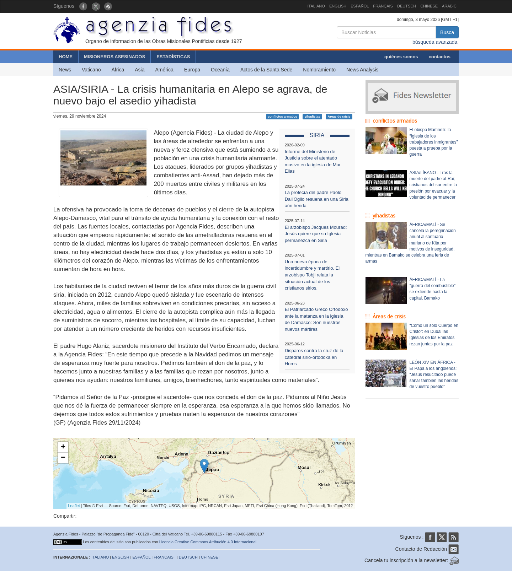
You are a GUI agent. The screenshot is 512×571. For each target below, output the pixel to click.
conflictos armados (282, 116)
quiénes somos (401, 56)
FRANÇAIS (383, 6)
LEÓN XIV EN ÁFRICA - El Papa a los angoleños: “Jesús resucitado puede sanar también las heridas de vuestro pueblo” (434, 374)
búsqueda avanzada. (435, 42)
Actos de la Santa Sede (266, 69)
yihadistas (312, 116)
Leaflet (74, 505)
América (164, 69)
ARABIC (449, 6)
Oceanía (220, 69)
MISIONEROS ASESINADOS (114, 56)
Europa (192, 69)
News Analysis (362, 69)
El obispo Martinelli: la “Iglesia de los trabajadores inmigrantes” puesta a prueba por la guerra (434, 142)
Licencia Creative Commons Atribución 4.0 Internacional (207, 542)
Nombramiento (319, 69)
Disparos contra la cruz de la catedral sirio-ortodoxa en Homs (314, 357)
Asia (139, 69)
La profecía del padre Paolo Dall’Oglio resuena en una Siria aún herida (316, 199)
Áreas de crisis (338, 116)
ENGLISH (337, 6)
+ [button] (63, 447)
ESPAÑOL (360, 6)
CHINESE (429, 6)
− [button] (63, 458)
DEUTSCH (406, 6)
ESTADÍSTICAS (173, 56)
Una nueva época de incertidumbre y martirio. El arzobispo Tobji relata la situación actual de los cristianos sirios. (312, 275)
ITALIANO (316, 6)
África (117, 69)
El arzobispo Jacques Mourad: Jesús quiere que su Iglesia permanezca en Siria (316, 234)
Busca (447, 32)
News (65, 69)
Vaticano (91, 69)
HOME (66, 56)
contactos (439, 56)
